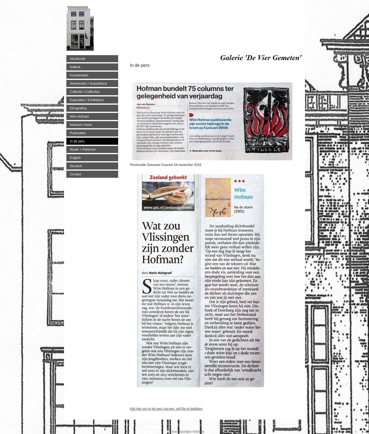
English (75, 158)
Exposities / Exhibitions (87, 100)
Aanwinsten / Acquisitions (88, 83)
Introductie (77, 59)
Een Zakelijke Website (188, 432)
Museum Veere (81, 125)
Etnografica (78, 108)
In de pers (77, 141)
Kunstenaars (79, 75)
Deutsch (76, 166)
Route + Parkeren (83, 149)
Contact (75, 174)
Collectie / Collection (85, 92)
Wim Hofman (79, 116)
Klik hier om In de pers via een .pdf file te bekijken (166, 409)
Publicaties (78, 133)
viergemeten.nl (120, 26)
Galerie (75, 67)
